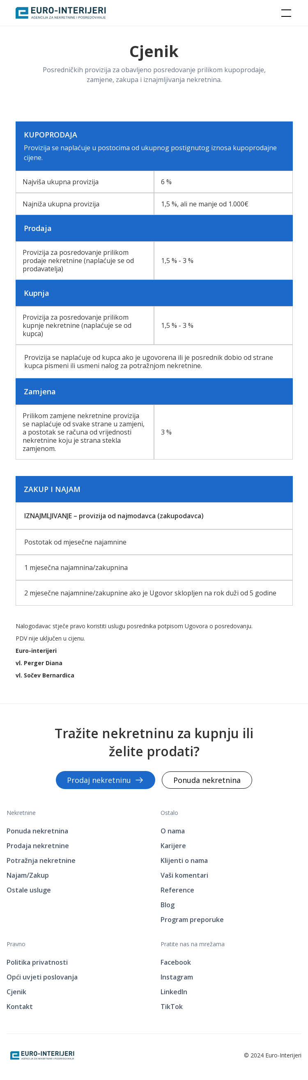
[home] (61, 13)
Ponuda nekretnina (207, 780)
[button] (284, 13)
